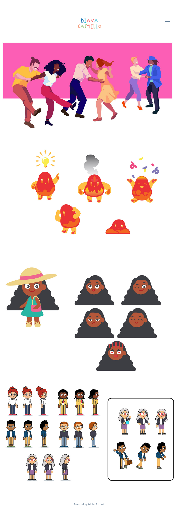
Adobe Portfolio (96, 504)
